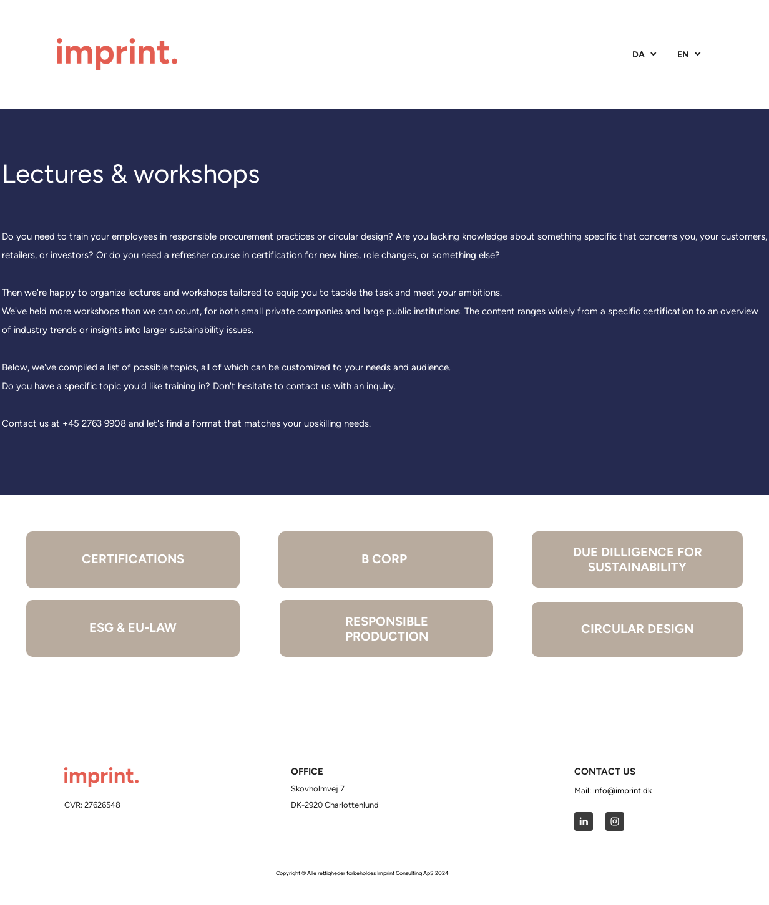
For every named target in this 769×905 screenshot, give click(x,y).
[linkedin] (583, 821)
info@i (605, 790)
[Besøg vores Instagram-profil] (614, 821)
